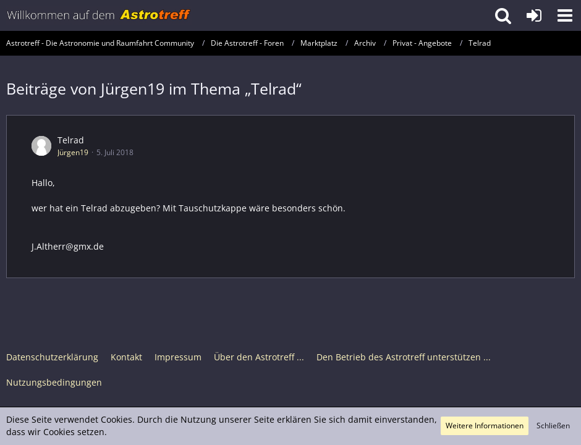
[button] (565, 15)
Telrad (70, 140)
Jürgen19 (72, 152)
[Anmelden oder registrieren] (534, 15)
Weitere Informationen (485, 425)
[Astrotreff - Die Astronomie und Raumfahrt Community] (99, 15)
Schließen (553, 425)
